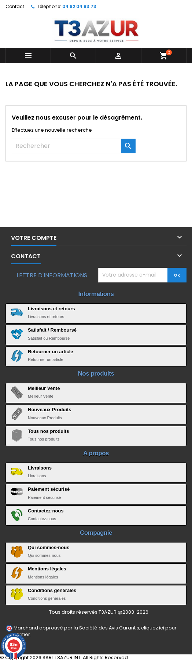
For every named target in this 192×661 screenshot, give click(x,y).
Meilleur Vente (44, 388)
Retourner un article (50, 351)
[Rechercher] (74, 146)
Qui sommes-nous (48, 547)
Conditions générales (52, 590)
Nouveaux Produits (49, 409)
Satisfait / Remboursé (52, 330)
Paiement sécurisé (49, 489)
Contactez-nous (46, 511)
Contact (14, 6)
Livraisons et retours (51, 308)
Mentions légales (47, 568)
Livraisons (40, 468)
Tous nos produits (48, 431)
